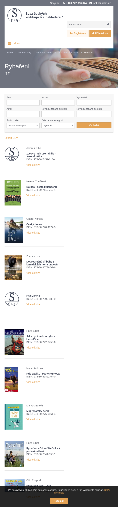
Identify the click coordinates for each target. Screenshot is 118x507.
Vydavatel (82, 97)
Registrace (80, 33)
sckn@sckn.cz (102, 3)
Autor (9, 108)
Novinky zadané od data (54, 108)
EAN (9, 97)
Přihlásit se (101, 33)
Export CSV (11, 137)
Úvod (10, 52)
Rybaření (88, 52)
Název (44, 97)
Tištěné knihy (24, 52)
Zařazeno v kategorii (52, 120)
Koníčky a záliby (70, 52)
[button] (109, 102)
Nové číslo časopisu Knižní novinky (33, 451)
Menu (17, 43)
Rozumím (59, 501)
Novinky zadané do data (89, 108)
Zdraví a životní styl (46, 52)
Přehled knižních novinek (28, 446)
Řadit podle (13, 120)
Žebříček (54, 446)
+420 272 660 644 (76, 3)
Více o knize (33, 167)
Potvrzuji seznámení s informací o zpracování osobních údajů (52, 457)
